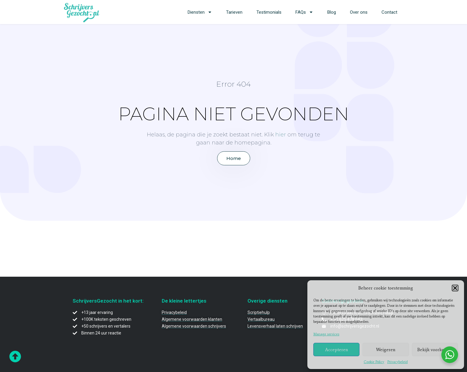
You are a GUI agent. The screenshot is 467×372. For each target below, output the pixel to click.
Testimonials (268, 12)
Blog (331, 12)
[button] (455, 288)
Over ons (359, 12)
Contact (389, 12)
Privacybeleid (397, 362)
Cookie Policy (374, 362)
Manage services (326, 334)
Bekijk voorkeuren (435, 349)
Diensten (200, 12)
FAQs (304, 12)
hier (280, 134)
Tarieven (234, 12)
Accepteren (336, 349)
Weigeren (385, 349)
